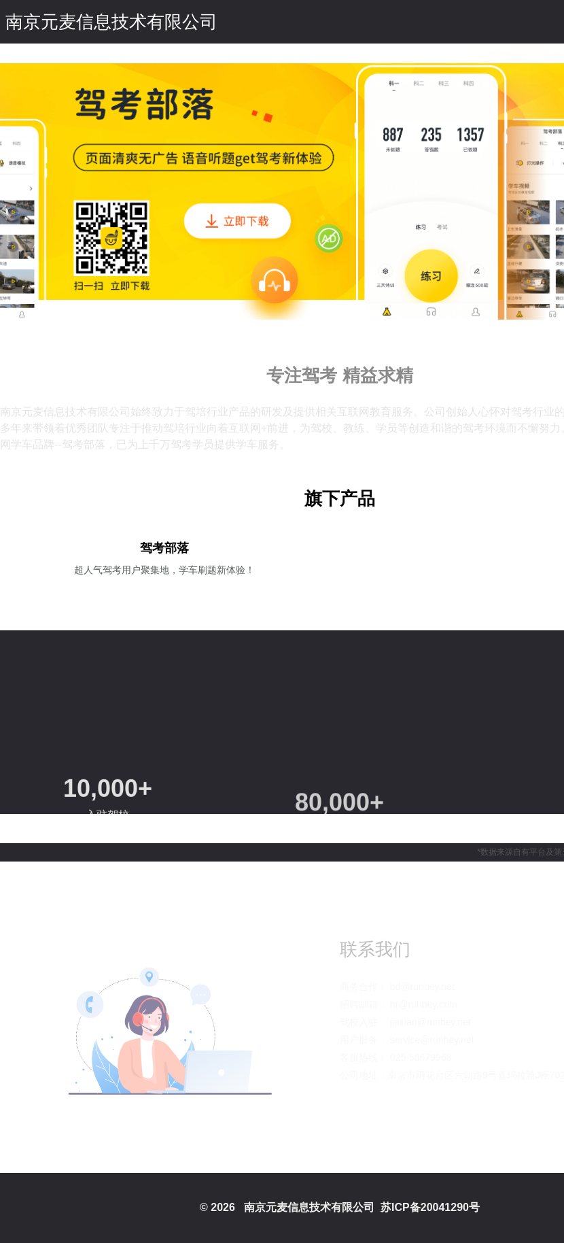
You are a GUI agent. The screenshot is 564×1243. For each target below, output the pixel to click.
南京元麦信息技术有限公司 (111, 22)
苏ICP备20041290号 (430, 1207)
